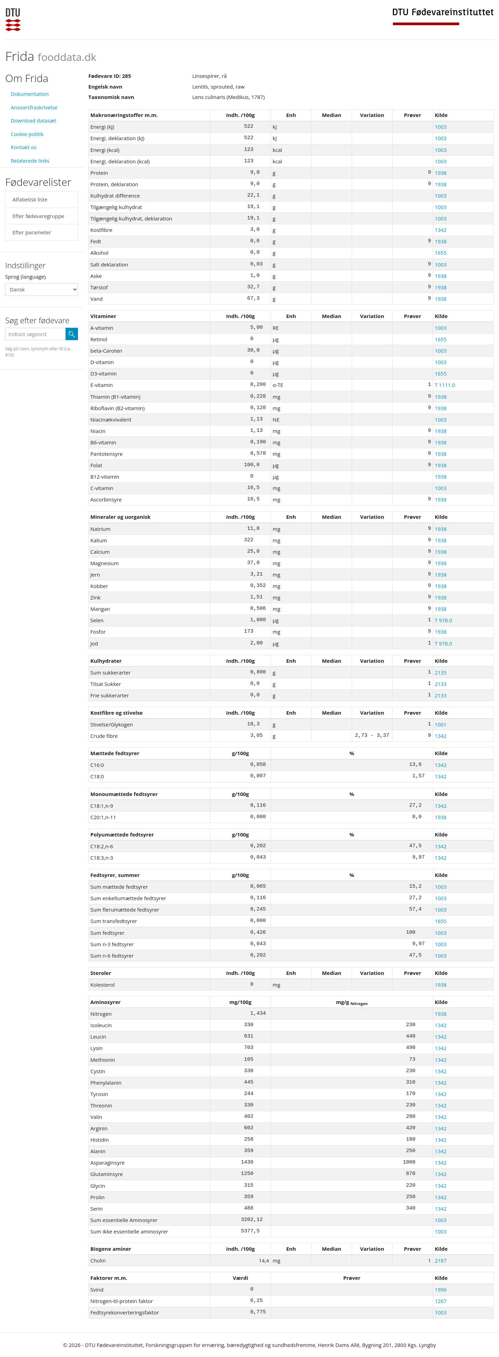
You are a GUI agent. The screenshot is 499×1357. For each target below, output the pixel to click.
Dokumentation (30, 93)
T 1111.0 (445, 384)
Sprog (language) (25, 276)
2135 (440, 672)
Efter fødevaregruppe (38, 215)
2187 (440, 1260)
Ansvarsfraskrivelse (34, 107)
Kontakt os (23, 147)
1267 (440, 1300)
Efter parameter (31, 232)
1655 (440, 252)
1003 (440, 126)
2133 (440, 683)
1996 (440, 1289)
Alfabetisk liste (29, 199)
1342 (440, 229)
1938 (440, 172)
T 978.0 (443, 620)
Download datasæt (33, 120)
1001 (440, 724)
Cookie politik (27, 133)
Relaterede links (30, 160)
